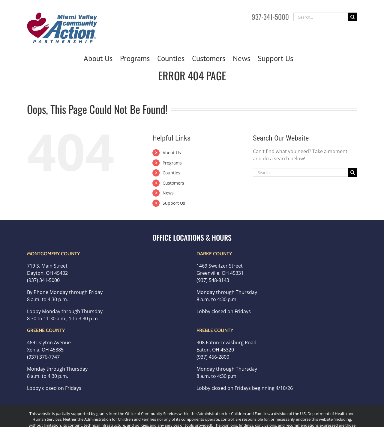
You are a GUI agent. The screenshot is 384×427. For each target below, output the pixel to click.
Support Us (174, 203)
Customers (173, 183)
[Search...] (320, 17)
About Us (172, 153)
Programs (172, 163)
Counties (171, 173)
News (168, 193)
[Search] (352, 17)
